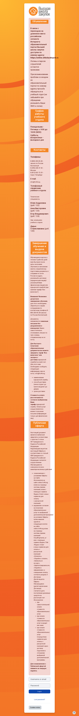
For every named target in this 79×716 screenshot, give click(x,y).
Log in (39, 691)
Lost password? (39, 699)
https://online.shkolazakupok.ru (44, 58)
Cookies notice (35, 707)
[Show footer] (74, 712)
